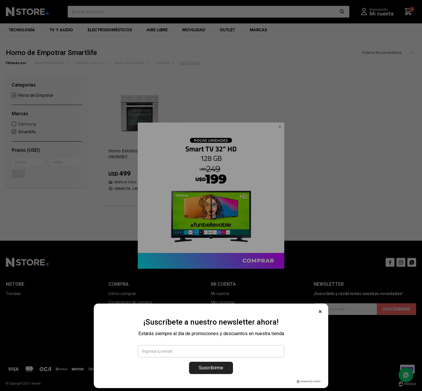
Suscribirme (211, 368)
